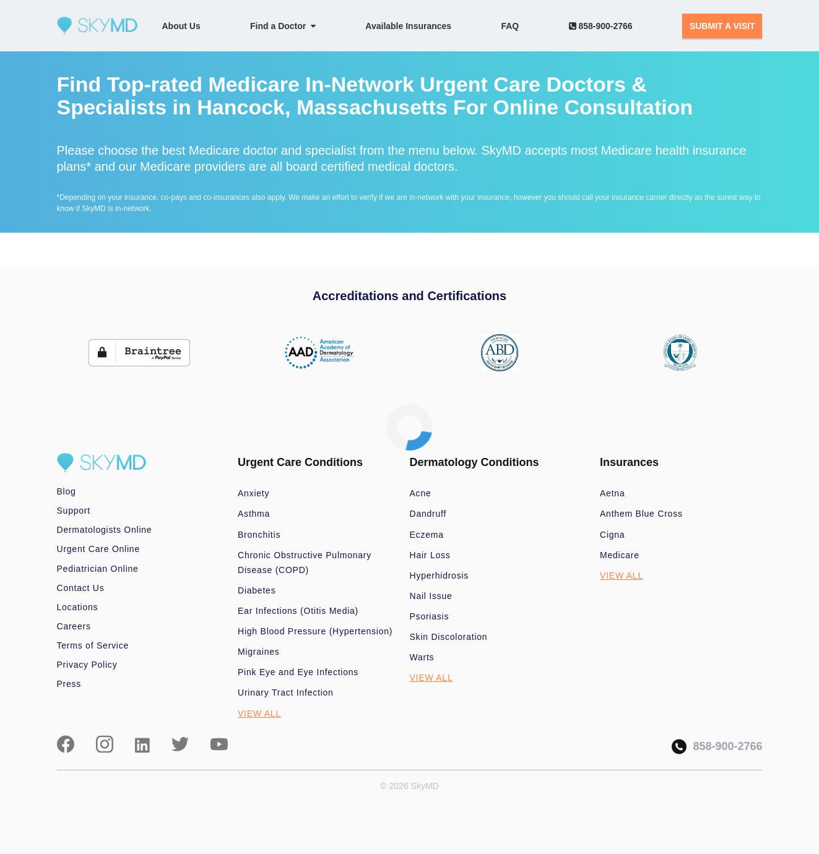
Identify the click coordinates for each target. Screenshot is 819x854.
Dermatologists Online (104, 530)
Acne (420, 493)
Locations (77, 607)
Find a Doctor (283, 26)
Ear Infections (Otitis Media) (298, 611)
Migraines (259, 652)
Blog (66, 491)
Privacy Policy (87, 665)
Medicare (619, 555)
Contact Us (81, 588)
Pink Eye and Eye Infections (298, 672)
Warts (422, 657)
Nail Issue (431, 596)
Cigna (612, 535)
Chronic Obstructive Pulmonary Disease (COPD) (304, 562)
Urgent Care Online (98, 549)
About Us (181, 26)
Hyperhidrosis (439, 575)
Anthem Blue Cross (641, 514)
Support (73, 510)
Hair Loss (430, 555)
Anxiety (253, 493)
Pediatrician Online (98, 569)
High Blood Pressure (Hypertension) (315, 631)
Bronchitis (259, 535)
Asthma (254, 514)
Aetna (612, 493)
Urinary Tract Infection (286, 692)
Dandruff (428, 514)
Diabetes (256, 590)
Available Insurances (408, 26)
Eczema (427, 535)
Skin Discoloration (449, 637)
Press (69, 684)
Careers (74, 626)
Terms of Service (93, 645)
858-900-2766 (601, 26)
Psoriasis (429, 616)
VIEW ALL (259, 713)
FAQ (510, 26)
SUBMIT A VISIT (722, 26)
